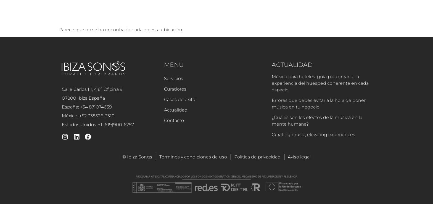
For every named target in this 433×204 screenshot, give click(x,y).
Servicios (181, 15)
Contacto (313, 15)
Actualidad (283, 15)
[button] (364, 16)
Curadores (211, 15)
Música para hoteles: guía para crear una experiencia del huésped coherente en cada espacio (320, 83)
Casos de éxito (246, 15)
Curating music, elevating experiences (313, 134)
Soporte (341, 15)
